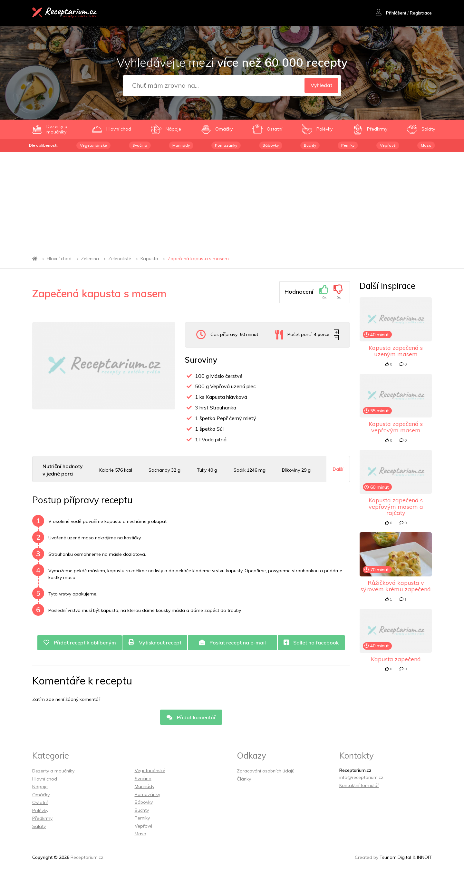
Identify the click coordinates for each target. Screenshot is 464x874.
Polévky (40, 811)
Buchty (310, 145)
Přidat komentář (191, 717)
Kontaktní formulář (359, 786)
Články (244, 779)
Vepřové (388, 145)
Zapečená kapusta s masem (198, 258)
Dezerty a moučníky (53, 771)
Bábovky (271, 145)
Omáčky (41, 795)
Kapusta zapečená (396, 659)
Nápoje (40, 787)
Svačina (139, 145)
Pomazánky (226, 145)
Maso (426, 145)
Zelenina (90, 258)
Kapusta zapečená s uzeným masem (396, 351)
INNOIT (424, 858)
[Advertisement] (232, 200)
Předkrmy (42, 819)
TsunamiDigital (395, 858)
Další (338, 469)
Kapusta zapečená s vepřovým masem (396, 427)
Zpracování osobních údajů (266, 771)
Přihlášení (390, 13)
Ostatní (40, 803)
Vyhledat (321, 86)
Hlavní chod (59, 258)
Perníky (347, 145)
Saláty (39, 827)
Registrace (421, 13)
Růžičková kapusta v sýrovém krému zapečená (396, 586)
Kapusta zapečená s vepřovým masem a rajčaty (396, 506)
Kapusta (149, 258)
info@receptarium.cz (361, 778)
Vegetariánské (93, 145)
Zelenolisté (119, 258)
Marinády (181, 145)
